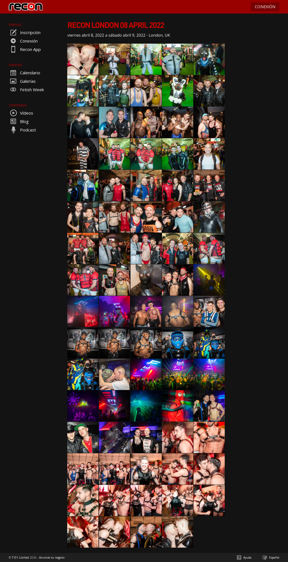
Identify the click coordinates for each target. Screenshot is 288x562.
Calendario (24, 72)
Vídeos (21, 113)
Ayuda (247, 557)
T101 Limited (20, 557)
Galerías (22, 81)
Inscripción (24, 32)
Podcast (22, 130)
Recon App (25, 49)
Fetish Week (26, 89)
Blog (19, 121)
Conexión (23, 41)
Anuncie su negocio (51, 557)
